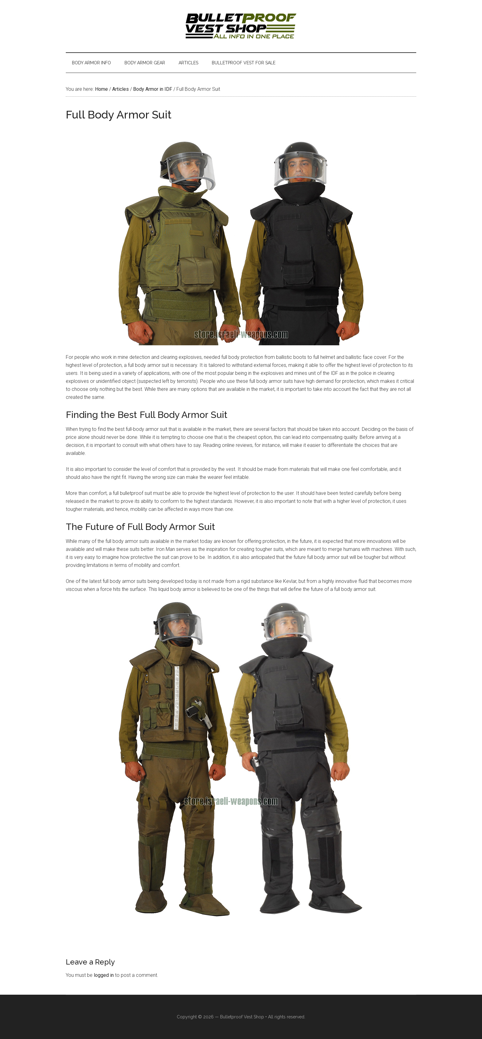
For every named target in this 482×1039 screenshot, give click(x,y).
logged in (104, 975)
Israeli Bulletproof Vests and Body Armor (241, 26)
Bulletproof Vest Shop (242, 1016)
